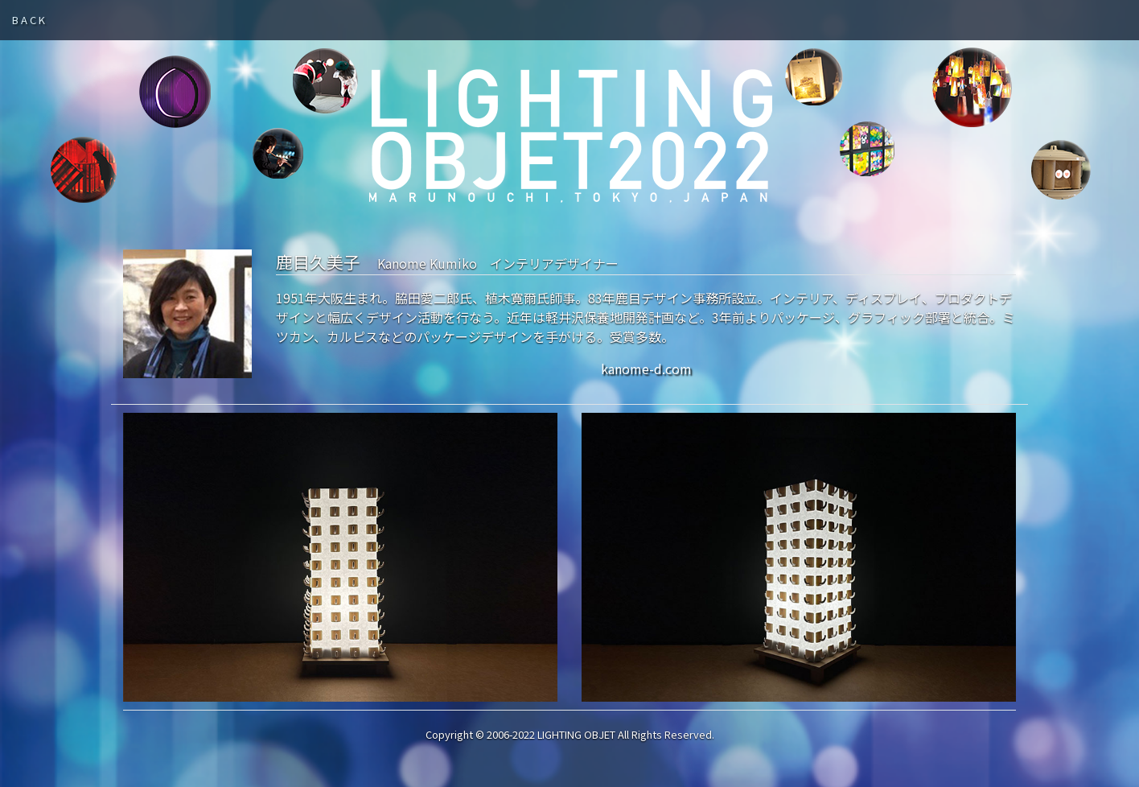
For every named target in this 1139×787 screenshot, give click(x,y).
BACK (29, 19)
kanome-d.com (648, 368)
